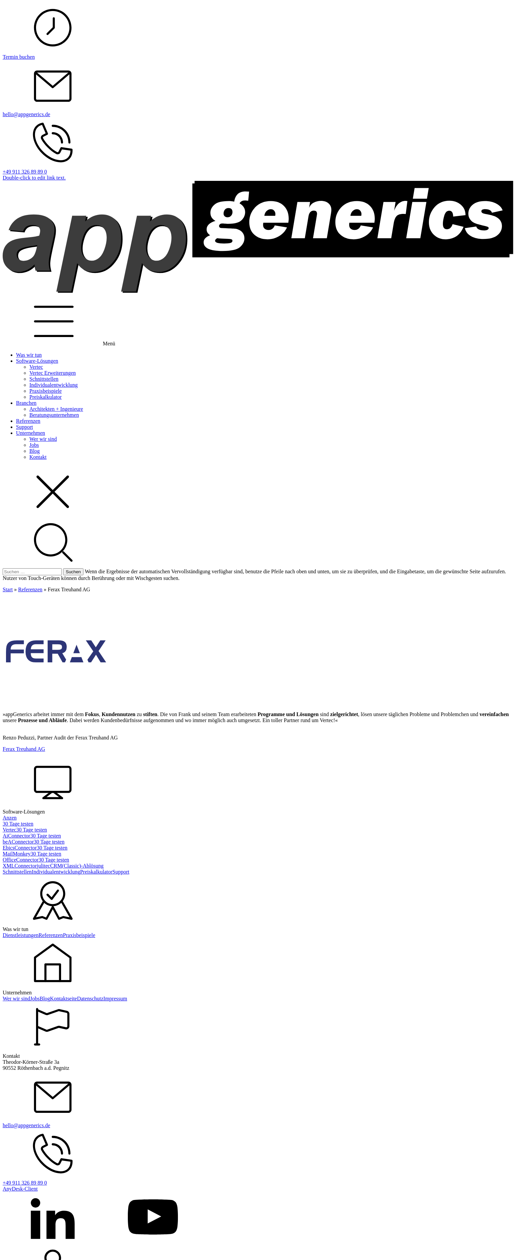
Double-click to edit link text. (34, 178)
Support (24, 427)
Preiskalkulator (45, 397)
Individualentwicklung (53, 385)
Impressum (115, 998)
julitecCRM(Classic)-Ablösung (70, 866)
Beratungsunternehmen (54, 415)
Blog (34, 451)
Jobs (34, 445)
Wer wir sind (43, 439)
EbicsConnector (20, 848)
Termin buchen (19, 57)
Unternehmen (30, 433)
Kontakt (38, 457)
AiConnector (16, 836)
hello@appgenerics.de (26, 114)
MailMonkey (17, 854)
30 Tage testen (18, 824)
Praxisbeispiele (45, 391)
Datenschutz (90, 998)
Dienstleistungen (21, 935)
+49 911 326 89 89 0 (25, 172)
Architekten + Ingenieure (56, 409)
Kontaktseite (63, 998)
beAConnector (18, 842)
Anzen (10, 818)
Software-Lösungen (37, 361)
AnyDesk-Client (20, 1189)
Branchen (26, 403)
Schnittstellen (43, 379)
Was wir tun (29, 355)
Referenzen (28, 421)
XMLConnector (20, 866)
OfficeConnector (20, 860)
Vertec (36, 367)
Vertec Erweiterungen (52, 373)
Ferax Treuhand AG (24, 749)
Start (8, 589)
